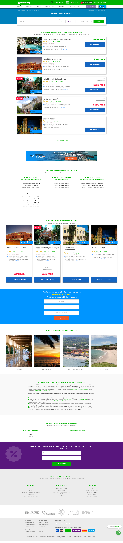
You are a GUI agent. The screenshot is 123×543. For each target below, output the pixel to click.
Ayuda (85, 536)
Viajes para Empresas (43, 524)
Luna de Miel (42, 528)
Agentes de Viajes (78, 536)
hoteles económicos (68, 399)
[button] (52, 6)
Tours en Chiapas (29, 529)
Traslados (41, 531)
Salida (70, 19)
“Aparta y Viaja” (58, 400)
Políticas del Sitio (51, 536)
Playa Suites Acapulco (92, 496)
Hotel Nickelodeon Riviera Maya (61, 492)
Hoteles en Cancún (29, 522)
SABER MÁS (61, 318)
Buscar (99, 21)
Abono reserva (91, 536)
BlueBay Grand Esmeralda (92, 490)
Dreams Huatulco (92, 489)
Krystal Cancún (61, 495)
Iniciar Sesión (88, 2)
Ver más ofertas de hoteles (61, 140)
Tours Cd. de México (30, 526)
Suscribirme (61, 464)
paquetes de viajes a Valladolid (43, 390)
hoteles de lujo (83, 399)
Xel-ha (30, 490)
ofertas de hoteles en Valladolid (79, 389)
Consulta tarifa (95, 129)
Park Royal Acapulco (92, 492)
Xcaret (30, 489)
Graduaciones (42, 526)
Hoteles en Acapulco (30, 531)
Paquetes (41, 529)
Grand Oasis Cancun (61, 488)
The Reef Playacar (92, 494)
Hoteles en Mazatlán (30, 524)
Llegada (60, 19)
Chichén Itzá (31, 494)
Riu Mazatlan (61, 490)
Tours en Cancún (29, 528)
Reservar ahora (95, 44)
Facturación (69, 536)
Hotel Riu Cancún (61, 494)
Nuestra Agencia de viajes (32, 536)
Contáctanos (42, 536)
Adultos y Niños (84, 19)
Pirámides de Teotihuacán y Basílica (31, 492)
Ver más (65, 49)
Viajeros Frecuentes (43, 522)
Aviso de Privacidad (61, 536)
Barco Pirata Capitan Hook (30, 496)
